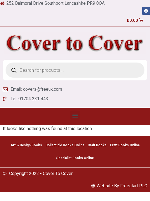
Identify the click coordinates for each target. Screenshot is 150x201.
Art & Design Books (26, 145)
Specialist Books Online (75, 158)
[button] (75, 115)
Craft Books (97, 145)
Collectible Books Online (64, 145)
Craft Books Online (125, 145)
